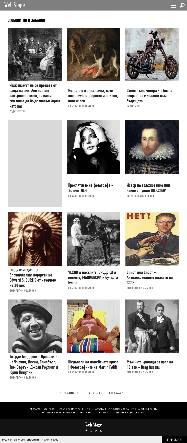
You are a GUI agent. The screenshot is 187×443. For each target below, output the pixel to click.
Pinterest (96, 430)
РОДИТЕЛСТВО (17, 111)
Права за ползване (71, 409)
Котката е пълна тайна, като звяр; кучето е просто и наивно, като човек (93, 96)
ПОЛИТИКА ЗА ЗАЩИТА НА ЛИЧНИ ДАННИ (133, 409)
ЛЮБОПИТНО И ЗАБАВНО (81, 106)
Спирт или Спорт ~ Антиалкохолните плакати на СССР (150, 277)
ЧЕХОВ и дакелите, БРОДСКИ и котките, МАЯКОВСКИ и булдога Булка (93, 277)
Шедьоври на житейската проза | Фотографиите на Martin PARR (93, 364)
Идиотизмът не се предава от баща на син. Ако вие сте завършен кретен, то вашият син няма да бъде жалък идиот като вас (35, 96)
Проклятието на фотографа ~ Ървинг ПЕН (90, 187)
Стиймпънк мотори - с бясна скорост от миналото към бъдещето (149, 96)
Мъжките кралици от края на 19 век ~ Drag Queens (150, 364)
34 (100, 393)
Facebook (86, 430)
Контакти (50, 409)
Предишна (68, 393)
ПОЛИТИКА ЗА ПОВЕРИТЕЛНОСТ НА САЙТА (67, 412)
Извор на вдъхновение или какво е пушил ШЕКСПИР (148, 187)
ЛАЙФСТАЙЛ (133, 106)
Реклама (35, 409)
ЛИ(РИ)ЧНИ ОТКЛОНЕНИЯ (140, 195)
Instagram (100, 430)
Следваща (118, 393)
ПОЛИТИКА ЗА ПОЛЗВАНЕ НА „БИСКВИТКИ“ (120, 412)
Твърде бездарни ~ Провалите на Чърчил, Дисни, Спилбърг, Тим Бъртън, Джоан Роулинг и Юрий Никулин (34, 364)
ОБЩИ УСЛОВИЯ (96, 409)
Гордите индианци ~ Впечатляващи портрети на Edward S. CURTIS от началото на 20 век (33, 277)
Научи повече (50, 439)
